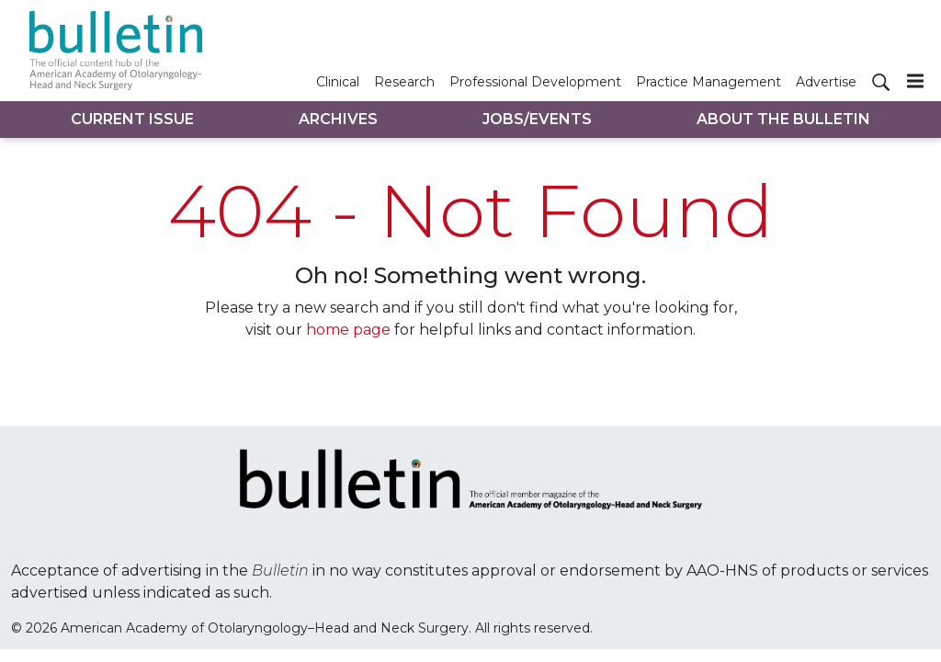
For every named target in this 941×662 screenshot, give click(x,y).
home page (348, 329)
